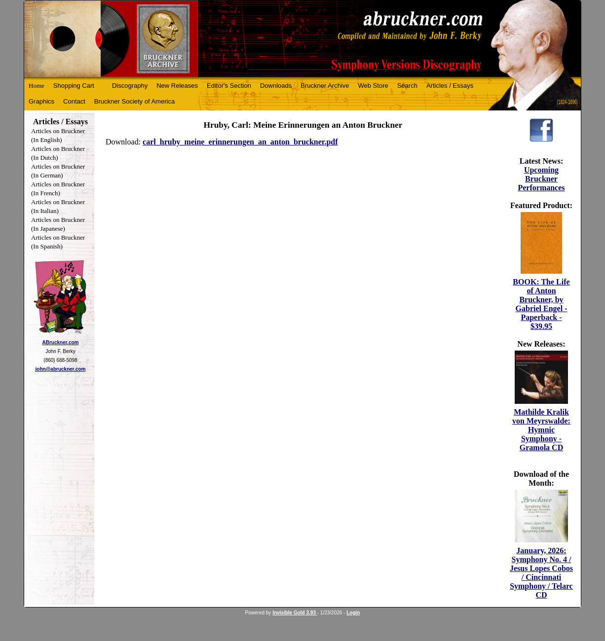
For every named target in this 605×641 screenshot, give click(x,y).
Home (36, 85)
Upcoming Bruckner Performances (541, 179)
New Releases (177, 85)
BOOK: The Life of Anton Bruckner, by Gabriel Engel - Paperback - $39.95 (541, 304)
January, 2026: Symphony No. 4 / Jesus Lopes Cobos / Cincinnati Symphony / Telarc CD (541, 572)
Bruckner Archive (325, 85)
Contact (74, 101)
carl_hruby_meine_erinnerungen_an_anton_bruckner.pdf (240, 142)
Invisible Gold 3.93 (294, 612)
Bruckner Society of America (134, 101)
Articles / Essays (449, 85)
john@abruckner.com (61, 369)
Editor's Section (229, 85)
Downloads (276, 85)
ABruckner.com (60, 342)
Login (353, 612)
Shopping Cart (73, 85)
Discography (130, 85)
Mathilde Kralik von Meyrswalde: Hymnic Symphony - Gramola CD (541, 430)
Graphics (41, 101)
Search (407, 85)
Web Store (373, 85)
